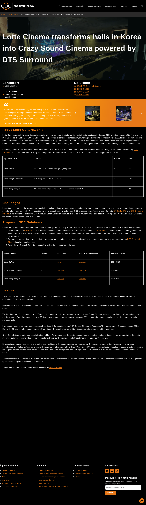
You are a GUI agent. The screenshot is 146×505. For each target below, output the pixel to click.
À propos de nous (65, 6)
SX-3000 (60, 262)
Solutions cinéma (94, 6)
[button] (75, 113)
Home (3, 14)
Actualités (80, 6)
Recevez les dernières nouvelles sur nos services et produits (121, 482)
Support (124, 6)
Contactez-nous (110, 6)
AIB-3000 (28, 231)
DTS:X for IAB (120, 211)
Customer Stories (13, 14)
